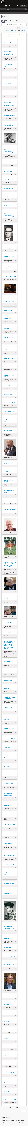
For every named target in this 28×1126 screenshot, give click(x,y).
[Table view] (21, 28)
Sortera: (18, 30)
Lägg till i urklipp (15, 45)
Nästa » (23, 1111)
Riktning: (8, 30)
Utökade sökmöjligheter (14, 24)
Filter (4, 16)
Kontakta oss (4, 1119)
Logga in (23, 5)
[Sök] (16, 9)
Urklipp (10, 6)
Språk (13, 6)
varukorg (6, 6)
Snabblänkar (17, 6)
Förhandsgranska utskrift (7, 28)
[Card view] (18, 28)
